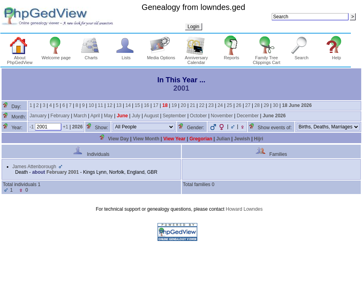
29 (266, 105)
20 (183, 105)
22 (201, 105)
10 (91, 105)
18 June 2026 (297, 105)
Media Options (161, 55)
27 (247, 105)
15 (137, 105)
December (248, 115)
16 (146, 105)
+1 (65, 127)
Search (301, 55)
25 (229, 105)
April (95, 115)
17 (155, 105)
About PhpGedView (20, 58)
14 (127, 105)
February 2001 (63, 172)
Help (336, 55)
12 (109, 105)
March (80, 115)
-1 (31, 127)
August (151, 115)
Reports (231, 55)
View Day (118, 139)
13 (118, 105)
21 (192, 105)
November (222, 115)
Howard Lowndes (244, 209)
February (60, 115)
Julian (223, 139)
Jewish (242, 139)
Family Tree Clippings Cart (266, 58)
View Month (146, 139)
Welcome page (56, 55)
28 (257, 105)
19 (174, 105)
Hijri (258, 139)
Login (193, 26)
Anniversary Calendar (196, 58)
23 (211, 105)
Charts (91, 55)
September (174, 115)
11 (100, 105)
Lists (126, 55)
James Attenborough (34, 166)
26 (238, 105)
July (136, 115)
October (198, 115)
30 (275, 105)
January (38, 115)
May (108, 115)
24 (220, 105)
